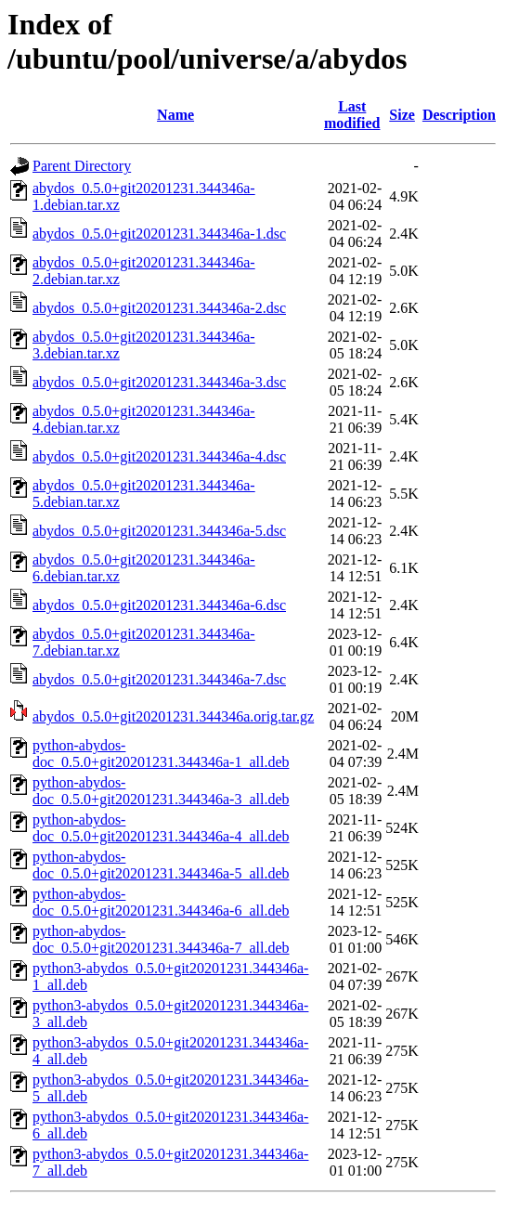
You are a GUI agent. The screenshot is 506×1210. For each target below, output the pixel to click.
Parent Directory (81, 166)
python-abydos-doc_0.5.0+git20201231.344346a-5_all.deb (161, 865)
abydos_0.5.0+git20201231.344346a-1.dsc (159, 233)
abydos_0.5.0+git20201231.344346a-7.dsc (159, 679)
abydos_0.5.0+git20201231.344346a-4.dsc (159, 456)
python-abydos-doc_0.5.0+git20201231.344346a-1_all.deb (161, 753)
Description (459, 115)
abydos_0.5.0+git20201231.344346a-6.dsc (159, 605)
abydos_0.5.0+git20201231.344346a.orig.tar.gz (173, 716)
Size (402, 115)
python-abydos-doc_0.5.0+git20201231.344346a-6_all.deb (161, 902)
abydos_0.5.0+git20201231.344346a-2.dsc (159, 308)
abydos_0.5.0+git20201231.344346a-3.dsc (159, 382)
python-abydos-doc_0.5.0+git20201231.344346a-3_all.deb (161, 790)
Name (175, 115)
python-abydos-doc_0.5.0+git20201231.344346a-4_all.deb (161, 828)
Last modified (352, 114)
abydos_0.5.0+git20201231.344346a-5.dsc (159, 531)
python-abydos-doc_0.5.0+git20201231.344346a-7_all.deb (161, 939)
